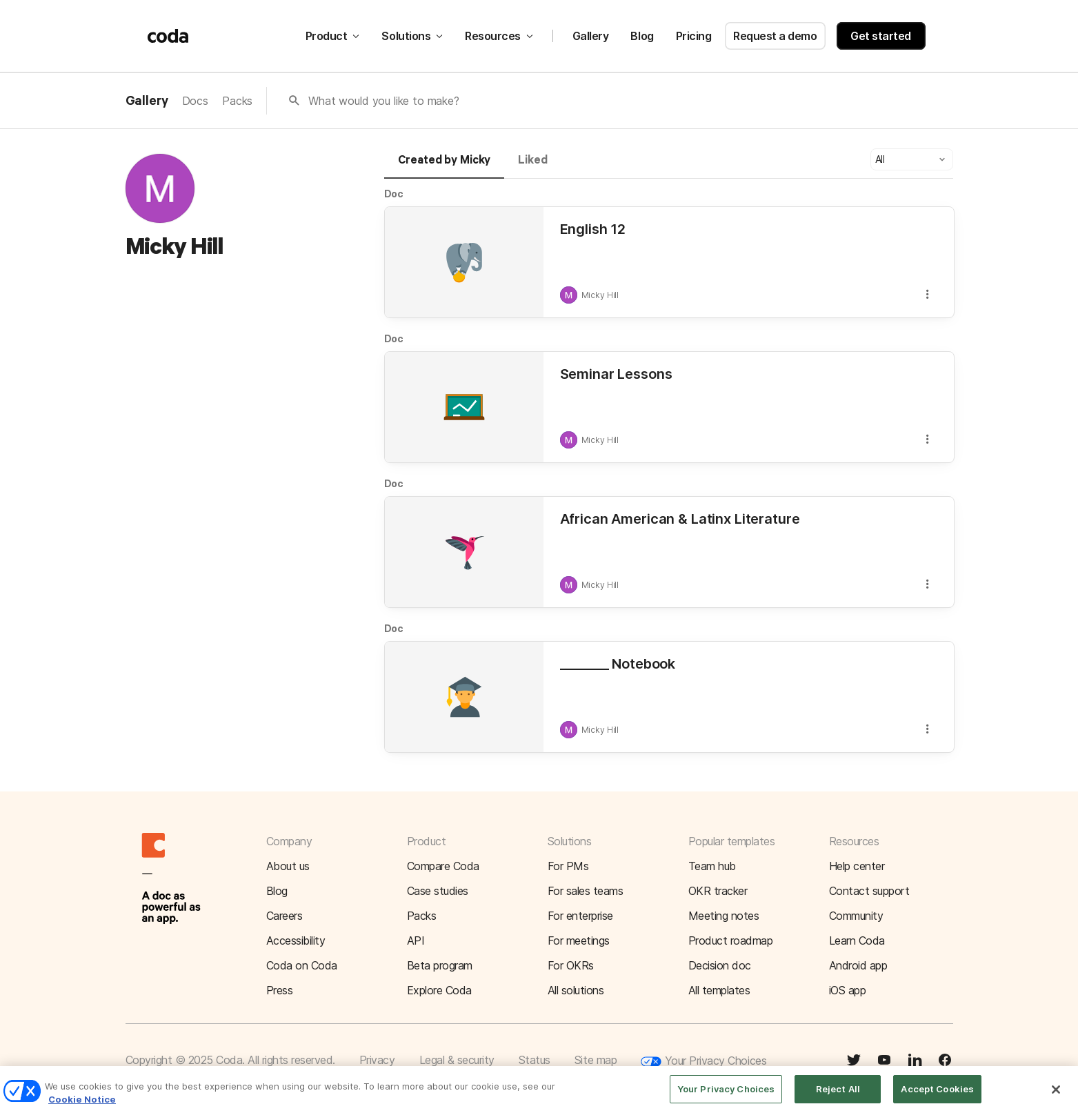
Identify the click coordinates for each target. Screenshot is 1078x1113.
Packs (237, 101)
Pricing (694, 36)
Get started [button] (880, 36)
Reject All (838, 1097)
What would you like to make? (383, 101)
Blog (641, 36)
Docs (195, 101)
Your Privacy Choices (703, 1062)
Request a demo (775, 36)
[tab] (444, 166)
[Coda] (168, 36)
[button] (911, 159)
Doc (394, 193)
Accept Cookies (937, 1097)
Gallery (590, 36)
